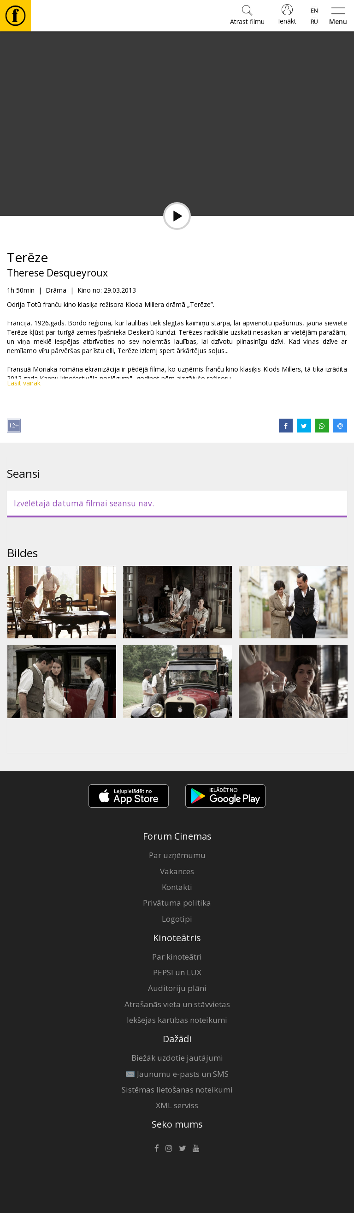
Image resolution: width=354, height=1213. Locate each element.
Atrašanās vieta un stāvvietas (177, 1004)
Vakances (177, 871)
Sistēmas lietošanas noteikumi (177, 1089)
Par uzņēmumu (177, 855)
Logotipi (177, 918)
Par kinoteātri (177, 956)
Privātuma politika (177, 902)
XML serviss (177, 1105)
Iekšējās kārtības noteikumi (177, 1020)
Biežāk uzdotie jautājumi (177, 1057)
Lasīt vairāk (24, 382)
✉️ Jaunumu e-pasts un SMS (177, 1074)
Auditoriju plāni (177, 988)
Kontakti (177, 887)
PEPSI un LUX (177, 972)
